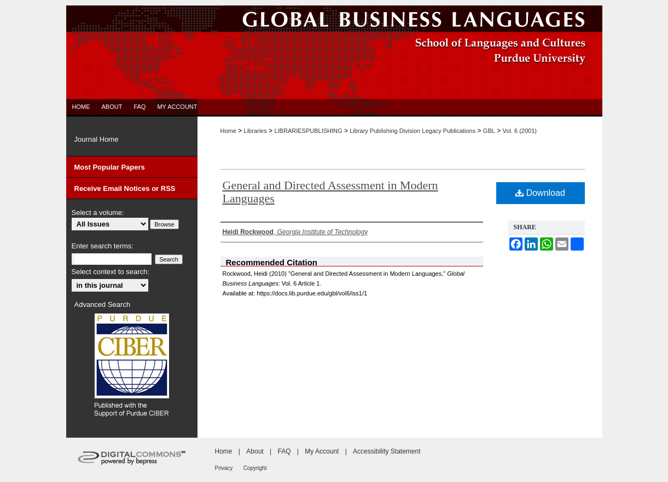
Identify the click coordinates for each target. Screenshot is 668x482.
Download (540, 193)
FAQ (284, 451)
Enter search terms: (102, 246)
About (254, 451)
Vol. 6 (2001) (520, 130)
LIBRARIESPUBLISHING (308, 130)
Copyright (255, 468)
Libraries (255, 130)
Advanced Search (102, 304)
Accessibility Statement (386, 451)
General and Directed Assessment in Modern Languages (330, 191)
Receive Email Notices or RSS (125, 188)
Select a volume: (98, 212)
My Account (322, 451)
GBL (489, 130)
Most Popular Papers (109, 167)
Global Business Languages (334, 18)
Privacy (224, 468)
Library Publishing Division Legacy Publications (412, 130)
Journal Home (96, 139)
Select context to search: (110, 272)
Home (228, 130)
